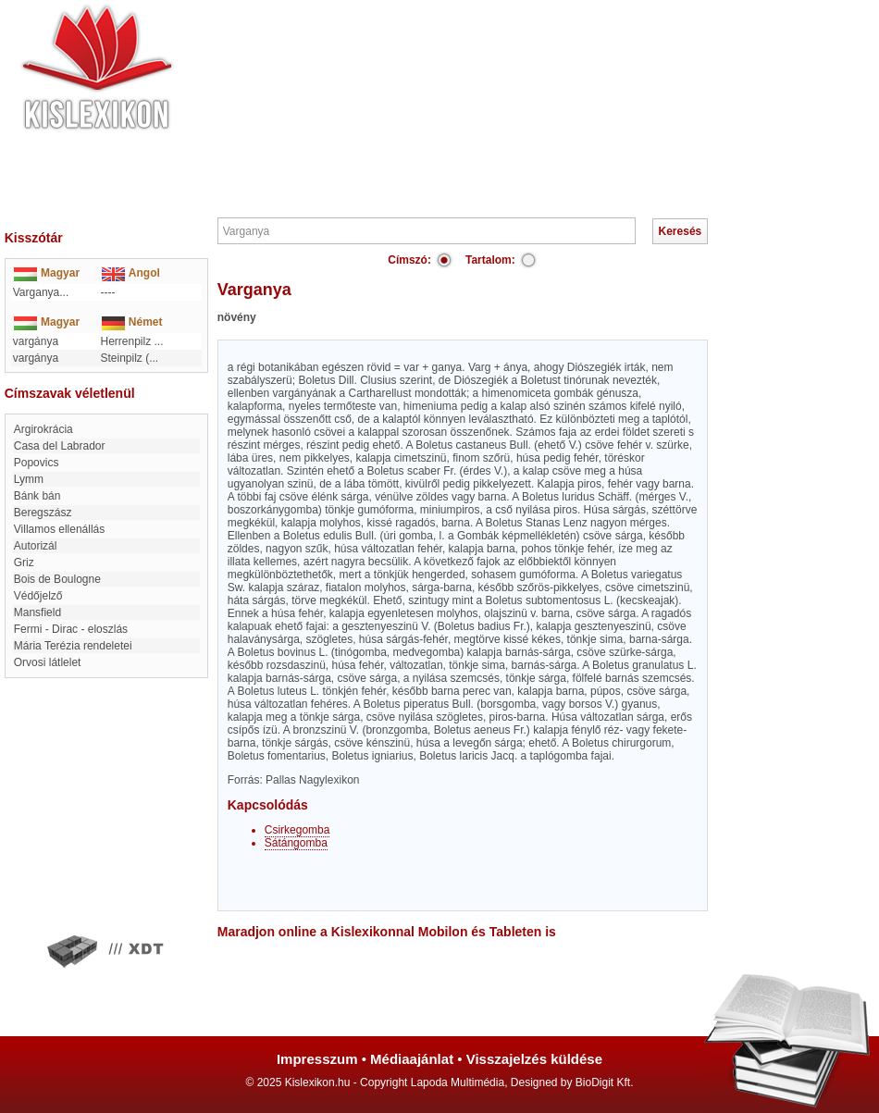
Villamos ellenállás (59, 529)
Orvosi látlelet (47, 662)
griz (24, 562)
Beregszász (43, 512)
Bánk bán (37, 495)
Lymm (28, 479)
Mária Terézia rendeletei (73, 645)
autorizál (35, 545)
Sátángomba (296, 842)
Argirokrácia (43, 429)
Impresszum (317, 1059)
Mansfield (37, 612)
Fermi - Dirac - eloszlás (71, 629)
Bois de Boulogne (57, 579)
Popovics (36, 462)
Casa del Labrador (59, 445)
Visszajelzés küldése (534, 1059)
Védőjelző (38, 595)
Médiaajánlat (411, 1059)
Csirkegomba (297, 829)
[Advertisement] (495, 106)
